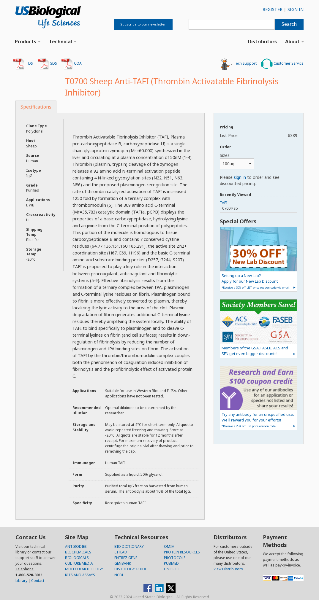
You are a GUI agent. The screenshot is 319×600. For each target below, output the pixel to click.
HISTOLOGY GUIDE (130, 569)
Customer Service (282, 64)
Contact (37, 580)
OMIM (169, 546)
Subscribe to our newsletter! (143, 24)
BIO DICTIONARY (129, 546)
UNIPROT (172, 569)
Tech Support (239, 64)
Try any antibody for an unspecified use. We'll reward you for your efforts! (258, 420)
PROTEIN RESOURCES (182, 552)
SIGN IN (296, 9)
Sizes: (225, 155)
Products (25, 41)
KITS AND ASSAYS (80, 574)
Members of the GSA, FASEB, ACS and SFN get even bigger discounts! (255, 350)
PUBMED (171, 563)
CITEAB (120, 552)
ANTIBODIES (76, 546)
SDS (47, 64)
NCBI (118, 574)
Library (21, 580)
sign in (240, 177)
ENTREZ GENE (125, 557)
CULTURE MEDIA (79, 563)
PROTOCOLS (175, 557)
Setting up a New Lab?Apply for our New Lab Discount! (256, 281)
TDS (23, 64)
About (292, 41)
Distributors (262, 41)
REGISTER (272, 9)
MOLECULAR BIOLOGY (84, 569)
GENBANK (122, 563)
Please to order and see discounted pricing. (249, 180)
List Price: (258, 135)
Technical (60, 41)
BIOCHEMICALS (78, 552)
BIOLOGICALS (77, 557)
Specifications (35, 107)
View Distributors (228, 569)
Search (289, 24)
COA (71, 64)
